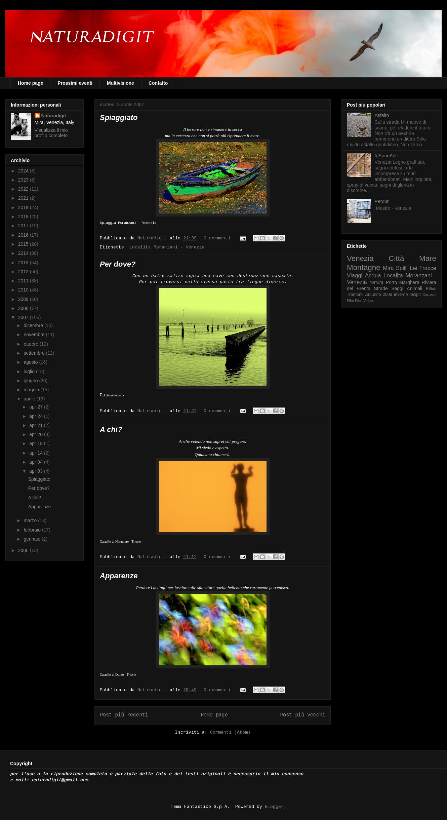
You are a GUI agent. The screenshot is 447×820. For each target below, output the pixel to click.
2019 (24, 207)
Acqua (373, 275)
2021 (24, 198)
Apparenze (118, 576)
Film (350, 301)
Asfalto (382, 115)
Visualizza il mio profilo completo (51, 132)
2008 (24, 308)
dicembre (34, 325)
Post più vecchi (302, 715)
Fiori (358, 301)
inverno (401, 294)
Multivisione (120, 83)
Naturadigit (153, 238)
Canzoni (429, 294)
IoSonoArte (386, 155)
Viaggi (354, 275)
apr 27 (36, 406)
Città (396, 258)
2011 (24, 280)
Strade (381, 288)
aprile (30, 398)
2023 (24, 180)
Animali (414, 288)
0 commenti (217, 238)
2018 (24, 216)
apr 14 (36, 453)
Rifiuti (431, 288)
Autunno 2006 (378, 294)
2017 (24, 225)
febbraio (33, 530)
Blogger (274, 806)
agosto (31, 362)
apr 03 (36, 471)
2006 (24, 550)
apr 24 (36, 416)
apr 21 (36, 425)
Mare (427, 258)
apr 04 (36, 462)
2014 (24, 253)
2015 (24, 244)
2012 (24, 271)
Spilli (402, 268)
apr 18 (36, 443)
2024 (24, 170)
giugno (31, 380)
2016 (24, 235)
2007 (24, 317)
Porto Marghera (402, 282)
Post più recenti (124, 715)
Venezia (360, 258)
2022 (24, 189)
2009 (24, 299)
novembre (35, 334)
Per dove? (117, 264)
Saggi (397, 288)
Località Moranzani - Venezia (167, 247)
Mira (388, 268)
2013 (24, 262)
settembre (35, 353)
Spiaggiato (118, 117)
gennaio (33, 539)
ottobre (31, 344)
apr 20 (36, 434)
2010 (24, 289)
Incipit (415, 294)
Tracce (427, 268)
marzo (31, 520)
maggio (32, 389)
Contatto (158, 83)
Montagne (363, 267)
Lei (413, 268)
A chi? (111, 429)
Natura (376, 282)
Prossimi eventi (74, 83)
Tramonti (355, 294)
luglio (30, 371)
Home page (30, 83)
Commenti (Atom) (230, 732)
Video (368, 301)
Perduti (382, 201)
